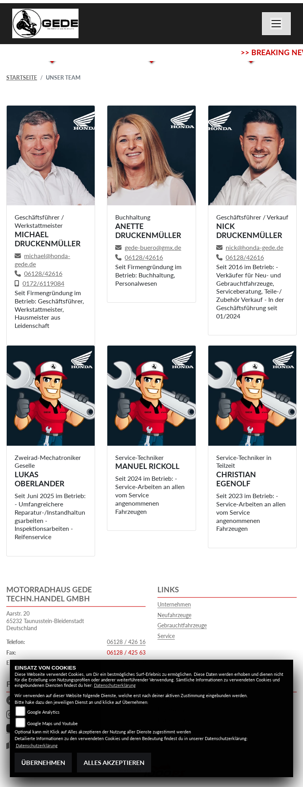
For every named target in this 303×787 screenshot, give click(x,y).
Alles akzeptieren (114, 762)
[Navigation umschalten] (276, 23)
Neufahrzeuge (174, 615)
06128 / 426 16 (126, 641)
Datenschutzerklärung (115, 685)
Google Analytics (43, 711)
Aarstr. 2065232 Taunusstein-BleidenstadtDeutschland (45, 620)
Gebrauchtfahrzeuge (182, 625)
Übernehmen (43, 762)
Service (166, 636)
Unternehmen (174, 604)
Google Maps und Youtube (52, 723)
